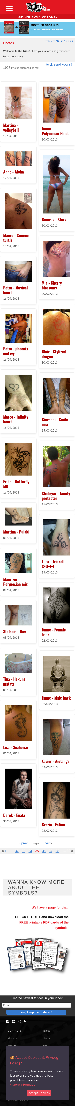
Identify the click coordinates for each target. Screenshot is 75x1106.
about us (12, 1038)
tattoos (46, 1030)
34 (30, 851)
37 (50, 851)
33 (23, 851)
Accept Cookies (39, 1093)
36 (44, 851)
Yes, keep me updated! (36, 1012)
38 (57, 851)
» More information (23, 1084)
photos (46, 1038)
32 (17, 851)
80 (70, 851)
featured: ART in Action (59, 41)
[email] (36, 1005)
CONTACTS (14, 1030)
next (48, 843)
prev (23, 843)
